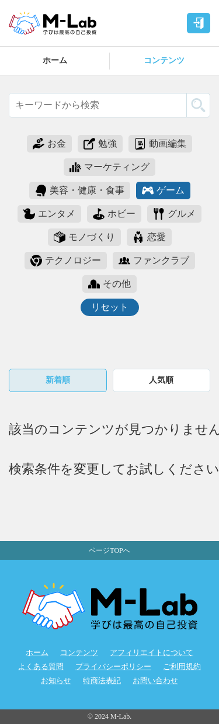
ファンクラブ (154, 260)
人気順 (161, 380)
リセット (109, 307)
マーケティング (109, 167)
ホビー (114, 214)
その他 (109, 284)
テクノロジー (65, 260)
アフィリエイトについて (151, 653)
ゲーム (163, 190)
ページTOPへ (109, 550)
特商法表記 (102, 681)
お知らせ (56, 681)
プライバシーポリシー (113, 667)
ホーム (55, 60)
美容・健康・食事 (79, 190)
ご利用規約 (182, 667)
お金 (49, 144)
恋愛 (149, 237)
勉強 (100, 144)
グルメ (174, 214)
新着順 (58, 380)
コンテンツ (164, 60)
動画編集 (160, 144)
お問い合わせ (155, 681)
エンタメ (49, 214)
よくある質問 (41, 667)
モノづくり (84, 237)
